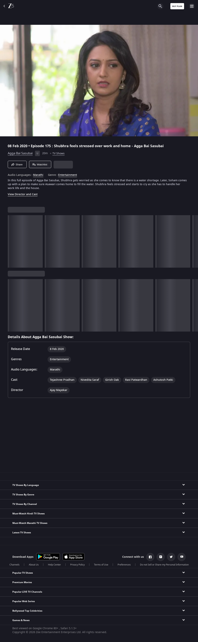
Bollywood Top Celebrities (27, 611)
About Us (34, 564)
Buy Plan (177, 6)
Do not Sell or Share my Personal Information (164, 564)
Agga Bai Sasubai (20, 153)
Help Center (54, 564)
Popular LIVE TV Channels (27, 592)
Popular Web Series (23, 601)
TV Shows (58, 153)
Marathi (38, 175)
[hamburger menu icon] (192, 6)
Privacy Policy (77, 564)
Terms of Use (101, 564)
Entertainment (67, 175)
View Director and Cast (23, 194)
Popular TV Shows (22, 573)
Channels (14, 564)
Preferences (124, 564)
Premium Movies (22, 582)
